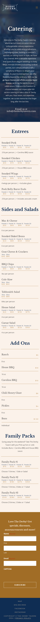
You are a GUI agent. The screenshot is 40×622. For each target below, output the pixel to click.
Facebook (20, 609)
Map (20, 601)
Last (5, 553)
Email (9, 558)
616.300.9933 (20, 605)
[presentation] (20, 575)
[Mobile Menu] (37, 7)
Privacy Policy (23, 618)
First (5, 543)
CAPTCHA (8, 569)
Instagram (20, 612)
